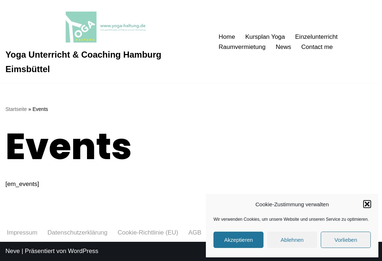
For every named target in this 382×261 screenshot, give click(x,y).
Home (227, 36)
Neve (12, 251)
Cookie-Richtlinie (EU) (147, 232)
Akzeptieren (238, 240)
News (283, 47)
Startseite (16, 109)
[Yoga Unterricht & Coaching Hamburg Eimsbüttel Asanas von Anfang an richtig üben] (105, 42)
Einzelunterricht (316, 36)
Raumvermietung (242, 47)
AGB (195, 232)
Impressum (22, 232)
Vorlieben (346, 240)
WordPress (83, 251)
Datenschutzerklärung (77, 232)
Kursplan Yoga (265, 36)
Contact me (317, 47)
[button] (367, 204)
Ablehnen (292, 240)
